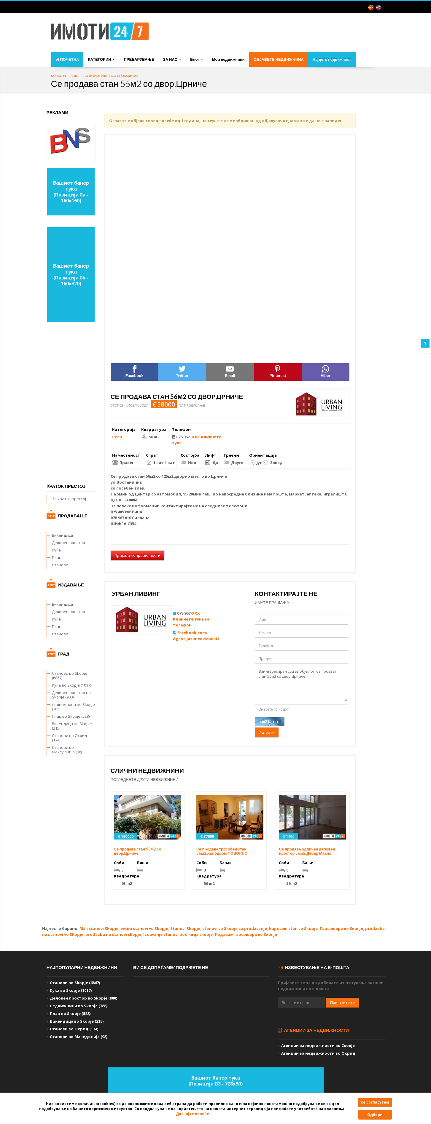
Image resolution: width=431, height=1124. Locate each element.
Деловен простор (68, 542)
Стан (75, 75)
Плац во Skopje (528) (71, 716)
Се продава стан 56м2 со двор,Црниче (111, 75)
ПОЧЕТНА (67, 59)
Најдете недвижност (332, 59)
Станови (60, 564)
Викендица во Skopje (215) (72, 726)
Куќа (56, 550)
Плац (56, 557)
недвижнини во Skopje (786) (73, 707)
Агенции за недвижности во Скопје (318, 1045)
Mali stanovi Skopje (98, 928)
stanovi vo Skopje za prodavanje (234, 928)
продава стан (130, 476)
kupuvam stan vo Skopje (293, 928)
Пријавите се (342, 1002)
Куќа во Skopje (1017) (71, 685)
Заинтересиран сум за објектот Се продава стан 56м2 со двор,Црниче (301, 684)
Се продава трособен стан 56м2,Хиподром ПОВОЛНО (221, 851)
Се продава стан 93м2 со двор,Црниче (137, 851)
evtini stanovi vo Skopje (144, 928)
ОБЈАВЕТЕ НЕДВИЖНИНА (279, 59)
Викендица (62, 535)
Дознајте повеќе (192, 1113)
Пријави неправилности (137, 555)
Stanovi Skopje (185, 928)
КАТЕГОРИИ (101, 59)
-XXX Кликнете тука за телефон (191, 619)
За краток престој (69, 498)
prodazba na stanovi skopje (113, 934)
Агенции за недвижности (313, 1030)
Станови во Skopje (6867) (69, 675)
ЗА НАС (172, 59)
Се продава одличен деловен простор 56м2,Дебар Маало (307, 851)
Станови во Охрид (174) (69, 738)
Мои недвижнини (228, 59)
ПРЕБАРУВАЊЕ (139, 59)
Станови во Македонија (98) (67, 749)
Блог (196, 59)
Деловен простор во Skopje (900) (71, 695)
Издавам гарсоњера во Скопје (246, 934)
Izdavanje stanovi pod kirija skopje (178, 934)
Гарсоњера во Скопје (341, 928)
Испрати (267, 732)
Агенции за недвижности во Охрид (318, 1053)
